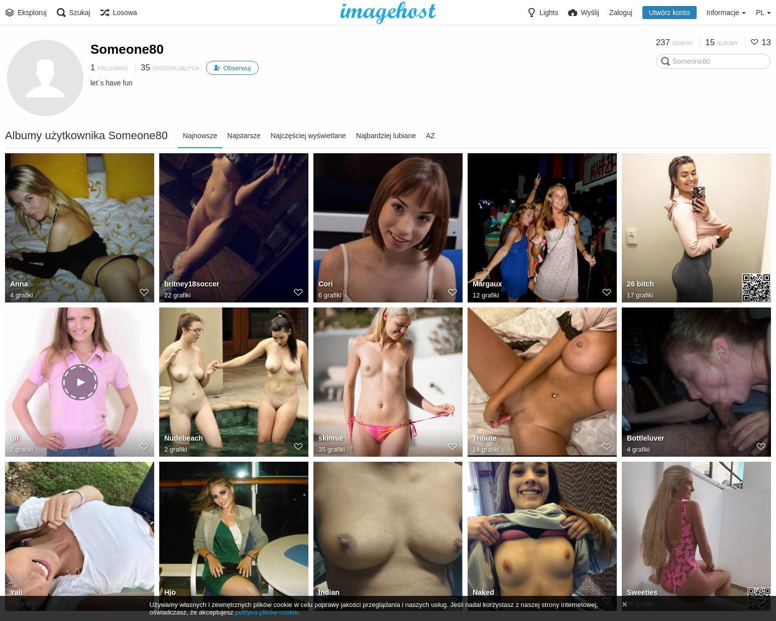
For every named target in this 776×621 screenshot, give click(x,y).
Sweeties (642, 593)
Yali (16, 593)
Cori (325, 284)
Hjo (170, 593)
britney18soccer (191, 284)
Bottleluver (645, 439)
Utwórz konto (669, 13)
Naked (483, 593)
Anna (19, 284)
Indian (328, 593)
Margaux (487, 284)
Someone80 (127, 49)
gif (14, 439)
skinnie (330, 439)
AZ (430, 136)
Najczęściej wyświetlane (308, 136)
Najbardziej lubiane (386, 136)
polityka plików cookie (266, 612)
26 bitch (640, 284)
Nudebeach (183, 439)
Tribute (484, 439)
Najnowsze (200, 136)
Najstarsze (244, 136)
